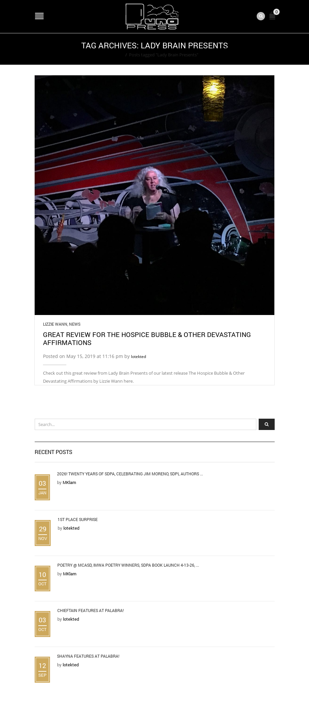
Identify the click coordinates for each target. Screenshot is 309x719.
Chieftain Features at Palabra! (90, 610)
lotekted (138, 356)
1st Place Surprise (78, 519)
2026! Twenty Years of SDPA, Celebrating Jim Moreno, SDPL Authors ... (130, 473)
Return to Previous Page (249, 49)
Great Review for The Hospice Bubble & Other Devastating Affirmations (147, 338)
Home (117, 55)
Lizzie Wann (55, 324)
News (74, 324)
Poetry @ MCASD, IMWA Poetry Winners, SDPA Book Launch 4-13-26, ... (128, 565)
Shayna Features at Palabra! (88, 656)
